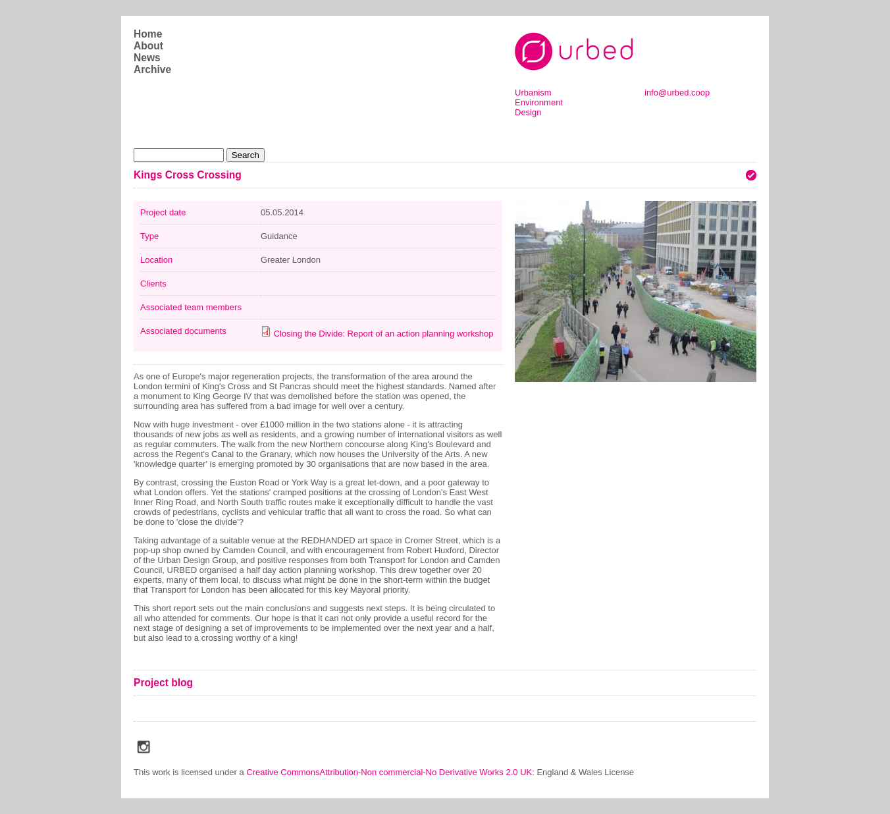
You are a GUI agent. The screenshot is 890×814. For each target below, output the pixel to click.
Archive (152, 69)
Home (148, 34)
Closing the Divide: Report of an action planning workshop (384, 334)
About (148, 45)
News (147, 57)
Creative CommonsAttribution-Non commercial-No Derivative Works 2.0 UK (389, 772)
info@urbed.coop (677, 92)
